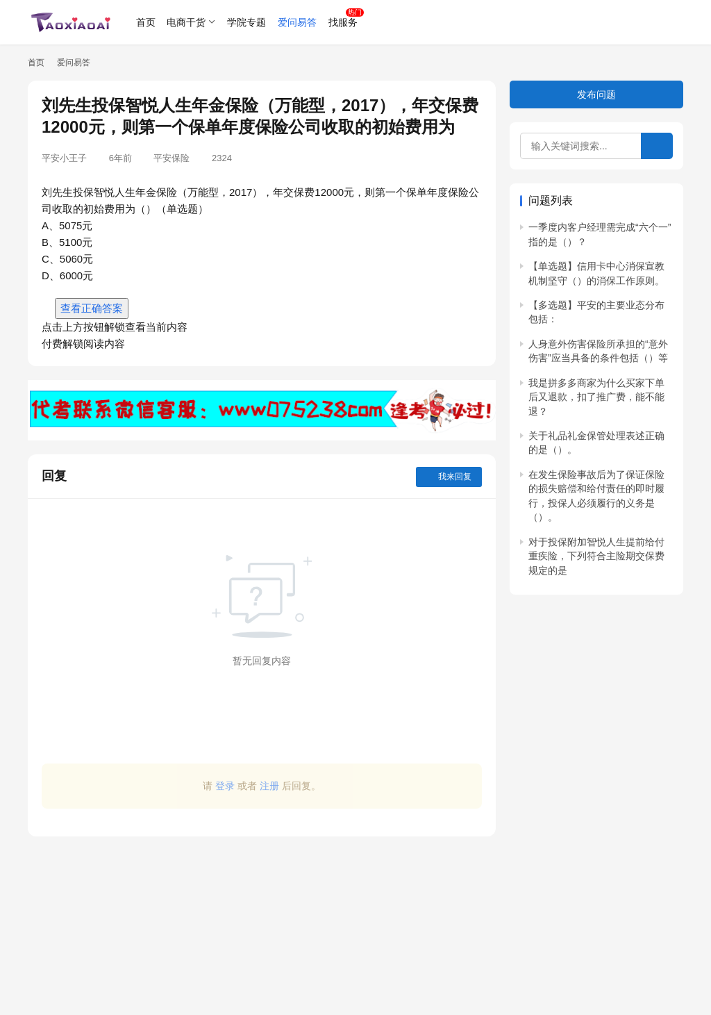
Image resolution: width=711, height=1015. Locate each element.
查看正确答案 (91, 308)
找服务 (343, 22)
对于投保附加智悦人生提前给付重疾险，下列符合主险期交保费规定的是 (596, 556)
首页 (146, 22)
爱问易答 (297, 22)
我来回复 (448, 476)
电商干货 (186, 22)
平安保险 (171, 158)
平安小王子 (64, 158)
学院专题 (246, 22)
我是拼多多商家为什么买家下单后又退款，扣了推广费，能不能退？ (596, 397)
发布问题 (596, 94)
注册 (269, 785)
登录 (225, 785)
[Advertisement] (262, 918)
